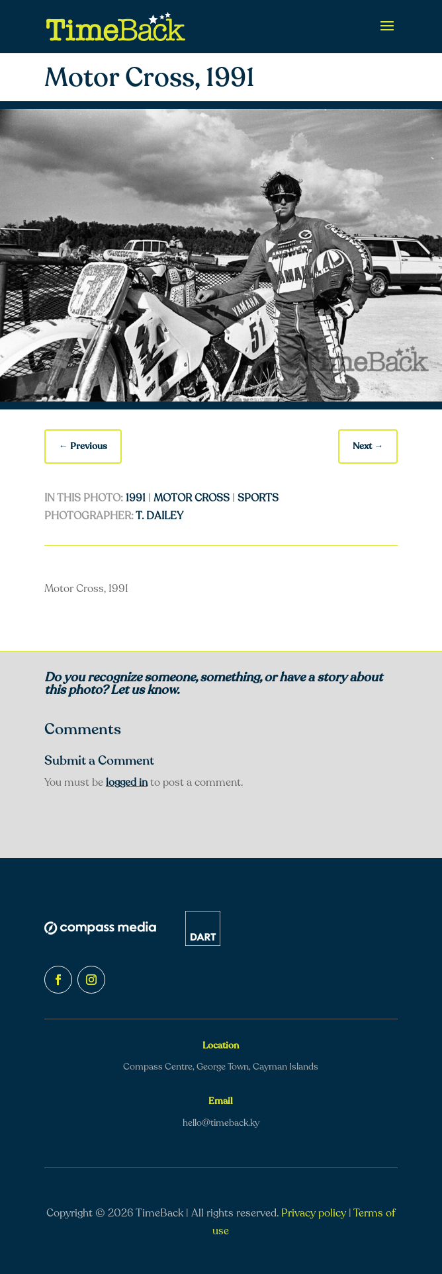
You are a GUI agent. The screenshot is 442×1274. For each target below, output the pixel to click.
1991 (136, 498)
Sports (258, 498)
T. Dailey (159, 516)
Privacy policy (313, 1213)
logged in (127, 782)
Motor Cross (192, 498)
